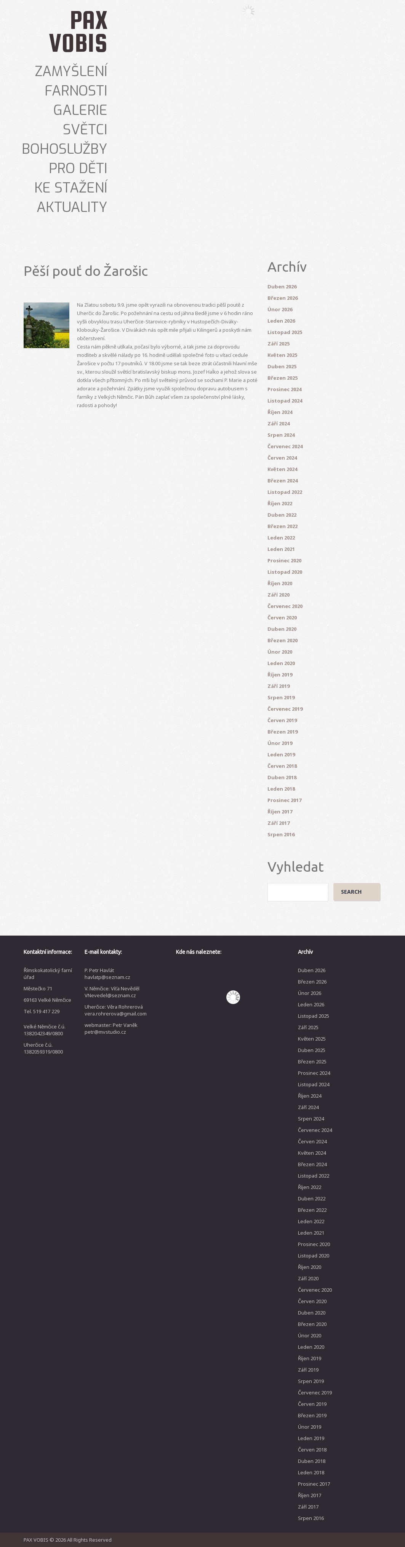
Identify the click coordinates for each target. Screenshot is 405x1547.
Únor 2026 (279, 309)
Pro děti (78, 168)
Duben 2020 (281, 628)
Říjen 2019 (279, 674)
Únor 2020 (279, 651)
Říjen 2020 (279, 583)
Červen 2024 (282, 457)
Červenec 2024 (285, 446)
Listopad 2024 (284, 400)
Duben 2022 (281, 514)
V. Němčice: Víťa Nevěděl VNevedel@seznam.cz (112, 992)
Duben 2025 (281, 366)
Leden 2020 (281, 663)
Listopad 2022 (284, 492)
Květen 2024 (282, 469)
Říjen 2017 (279, 811)
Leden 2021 (281, 549)
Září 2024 (278, 423)
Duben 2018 (281, 777)
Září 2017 (278, 823)
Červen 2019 (282, 720)
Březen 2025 (282, 377)
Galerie (80, 110)
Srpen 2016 (281, 834)
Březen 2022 (282, 526)
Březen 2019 (282, 731)
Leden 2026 (281, 320)
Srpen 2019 (281, 697)
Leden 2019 (281, 754)
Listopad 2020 (284, 571)
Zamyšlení (71, 71)
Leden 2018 (281, 788)
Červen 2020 (282, 617)
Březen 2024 (282, 480)
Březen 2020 (282, 640)
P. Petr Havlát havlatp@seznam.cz (107, 973)
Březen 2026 (282, 297)
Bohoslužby (64, 149)
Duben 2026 (281, 286)
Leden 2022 (281, 537)
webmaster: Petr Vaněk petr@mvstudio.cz (111, 1028)
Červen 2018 (282, 765)
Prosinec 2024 (284, 389)
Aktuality (72, 207)
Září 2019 (278, 686)
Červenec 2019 (285, 708)
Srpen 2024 (281, 434)
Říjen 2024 (279, 412)
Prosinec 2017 (284, 800)
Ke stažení (70, 188)
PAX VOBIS (78, 31)
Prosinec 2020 (284, 560)
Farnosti (76, 91)
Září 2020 (278, 594)
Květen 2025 (282, 355)
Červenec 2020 (285, 606)
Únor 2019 (279, 743)
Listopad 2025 (284, 332)
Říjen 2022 (279, 503)
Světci (85, 130)
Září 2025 (278, 343)
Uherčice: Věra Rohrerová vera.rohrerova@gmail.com (116, 1010)
